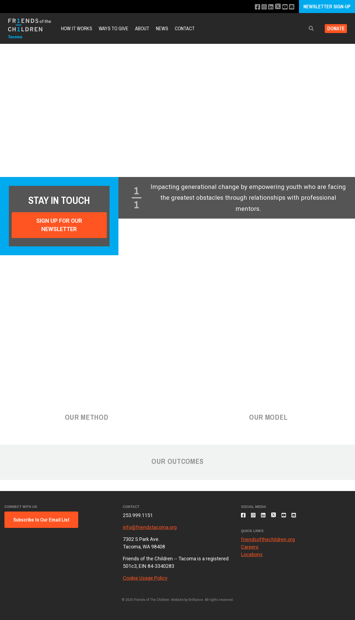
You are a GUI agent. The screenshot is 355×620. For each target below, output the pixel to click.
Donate (334, 28)
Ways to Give (113, 28)
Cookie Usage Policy (145, 578)
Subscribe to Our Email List (41, 519)
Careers (249, 550)
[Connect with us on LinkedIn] (267, 7)
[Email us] (291, 7)
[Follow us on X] (276, 7)
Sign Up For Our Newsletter (59, 224)
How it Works (76, 28)
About (142, 28)
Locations (252, 557)
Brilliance (196, 600)
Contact (185, 28)
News (162, 28)
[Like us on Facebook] (252, 7)
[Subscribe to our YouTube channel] (283, 7)
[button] (307, 28)
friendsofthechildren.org (268, 542)
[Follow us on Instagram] (260, 7)
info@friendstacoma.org (150, 527)
